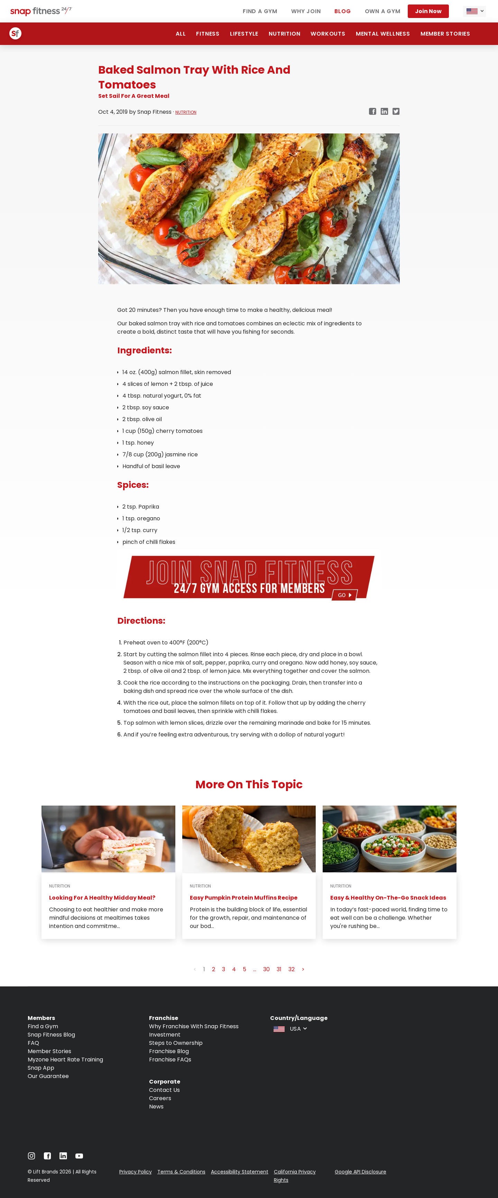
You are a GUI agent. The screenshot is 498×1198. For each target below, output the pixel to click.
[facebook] (372, 112)
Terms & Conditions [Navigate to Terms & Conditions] (181, 1171)
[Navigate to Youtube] (79, 1158)
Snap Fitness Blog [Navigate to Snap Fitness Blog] (51, 1035)
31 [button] (279, 969)
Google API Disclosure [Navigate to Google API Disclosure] (360, 1171)
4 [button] (234, 969)
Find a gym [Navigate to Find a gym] (260, 11)
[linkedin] (384, 112)
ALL (181, 34)
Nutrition (284, 34)
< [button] (194, 969)
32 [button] (291, 969)
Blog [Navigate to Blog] (342, 11)
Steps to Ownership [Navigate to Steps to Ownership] (176, 1043)
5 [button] (244, 969)
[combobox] (474, 11)
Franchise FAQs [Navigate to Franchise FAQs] (170, 1060)
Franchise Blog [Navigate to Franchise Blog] (169, 1051)
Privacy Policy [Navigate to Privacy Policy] (135, 1171)
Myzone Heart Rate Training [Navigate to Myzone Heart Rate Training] (65, 1060)
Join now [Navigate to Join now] (428, 11)
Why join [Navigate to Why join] (306, 11)
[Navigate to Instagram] (31, 1158)
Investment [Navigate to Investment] (165, 1035)
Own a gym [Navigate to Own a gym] (382, 11)
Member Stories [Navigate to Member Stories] (49, 1051)
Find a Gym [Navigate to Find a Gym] (43, 1026)
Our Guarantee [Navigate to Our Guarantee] (48, 1076)
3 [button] (223, 969)
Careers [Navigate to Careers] (160, 1098)
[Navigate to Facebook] (47, 1158)
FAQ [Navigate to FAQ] (33, 1043)
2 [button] (213, 969)
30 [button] (266, 969)
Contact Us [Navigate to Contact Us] (164, 1090)
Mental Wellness (383, 34)
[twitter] (396, 112)
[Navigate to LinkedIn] (63, 1157)
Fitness (208, 34)
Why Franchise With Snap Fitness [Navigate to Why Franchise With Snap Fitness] (194, 1026)
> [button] (303, 969)
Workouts (328, 34)
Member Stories (445, 34)
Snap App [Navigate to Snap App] (41, 1068)
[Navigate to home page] (41, 14)
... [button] (254, 969)
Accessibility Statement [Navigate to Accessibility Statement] (239, 1171)
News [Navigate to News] (156, 1107)
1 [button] (204, 969)
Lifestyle (244, 34)
